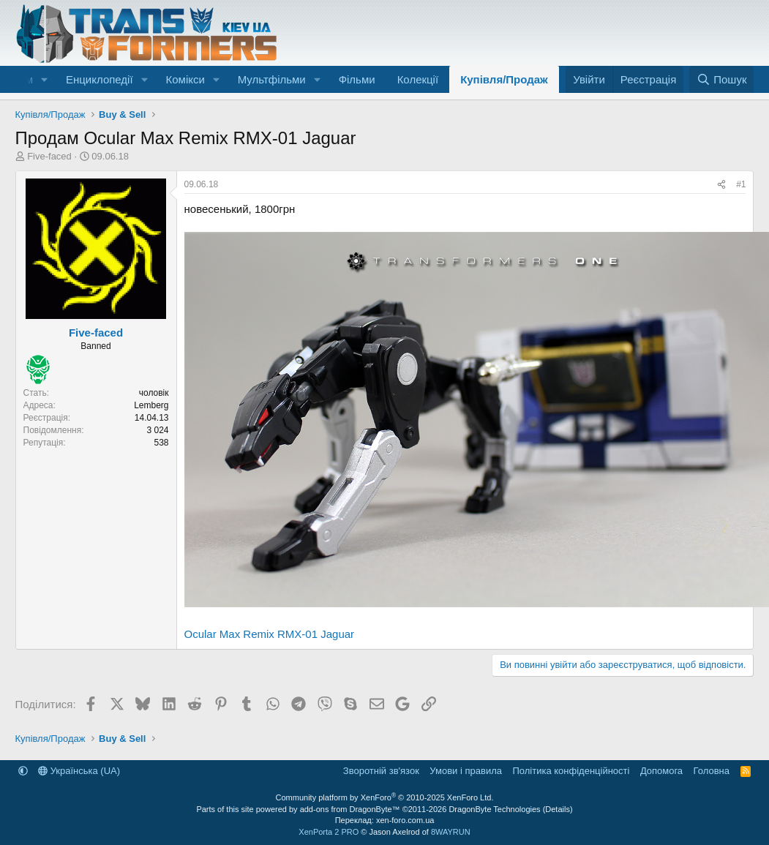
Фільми (357, 79)
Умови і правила (465, 770)
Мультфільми (272, 79)
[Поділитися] (721, 184)
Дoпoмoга (661, 770)
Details (557, 809)
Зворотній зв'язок (381, 770)
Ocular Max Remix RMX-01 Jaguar (269, 634)
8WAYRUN (450, 831)
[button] (44, 79)
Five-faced (49, 156)
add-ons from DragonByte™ (350, 809)
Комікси (184, 79)
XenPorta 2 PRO (329, 831)
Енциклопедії (99, 79)
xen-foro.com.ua (405, 820)
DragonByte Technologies (494, 809)
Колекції (418, 79)
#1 (741, 184)
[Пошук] (721, 79)
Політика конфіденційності (570, 770)
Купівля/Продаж (504, 79)
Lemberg (151, 405)
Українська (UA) (79, 770)
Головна (711, 770)
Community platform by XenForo (385, 797)
